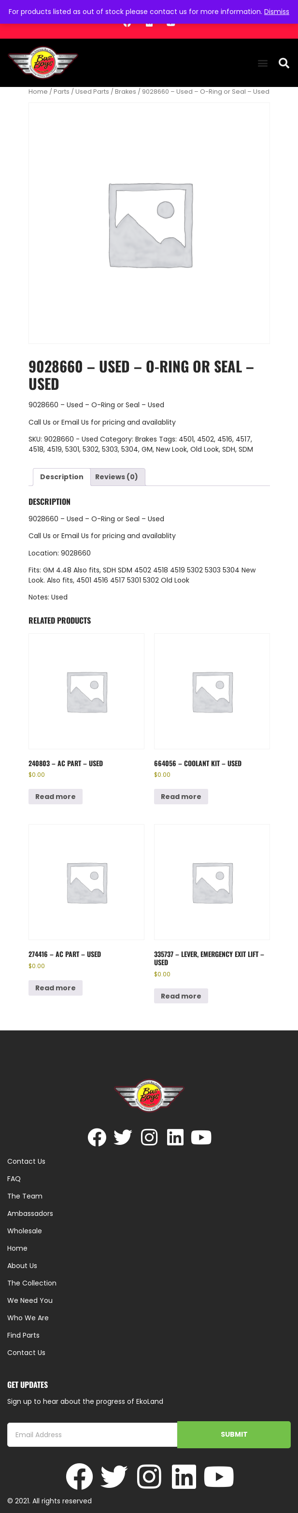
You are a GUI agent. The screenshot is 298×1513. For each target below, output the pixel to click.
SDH (228, 449)
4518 (35, 449)
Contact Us (26, 1352)
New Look (171, 449)
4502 (205, 439)
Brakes (125, 91)
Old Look (204, 449)
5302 (91, 449)
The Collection (32, 1283)
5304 (129, 449)
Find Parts (23, 1335)
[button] (263, 63)
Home (38, 91)
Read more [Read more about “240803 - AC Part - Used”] (55, 796)
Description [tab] (62, 477)
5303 (110, 449)
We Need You (30, 1300)
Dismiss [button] (276, 11)
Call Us (39, 422)
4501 (186, 439)
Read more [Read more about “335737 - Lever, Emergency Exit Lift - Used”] (181, 996)
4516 (224, 439)
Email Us (76, 422)
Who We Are (28, 1318)
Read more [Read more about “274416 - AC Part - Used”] (55, 988)
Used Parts (92, 91)
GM (147, 449)
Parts (62, 91)
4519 (54, 449)
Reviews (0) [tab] (116, 477)
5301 (72, 449)
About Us (22, 1265)
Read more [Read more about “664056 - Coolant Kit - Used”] (181, 796)
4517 (243, 439)
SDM (246, 449)
